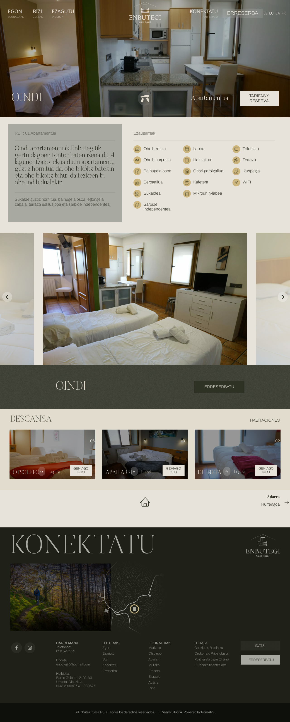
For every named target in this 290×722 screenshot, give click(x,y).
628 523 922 (65, 651)
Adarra (153, 682)
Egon (106, 648)
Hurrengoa (234, 500)
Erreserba (109, 671)
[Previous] (7, 297)
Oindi (152, 688)
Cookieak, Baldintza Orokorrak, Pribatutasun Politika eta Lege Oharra (211, 653)
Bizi (105, 659)
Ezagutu (108, 653)
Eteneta (154, 671)
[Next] (283, 297)
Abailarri (154, 659)
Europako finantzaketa (210, 665)
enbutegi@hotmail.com (73, 664)
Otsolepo (155, 653)
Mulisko (154, 665)
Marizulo (154, 648)
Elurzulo (154, 676)
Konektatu (109, 665)
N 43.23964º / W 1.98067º (75, 686)
